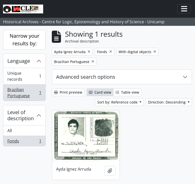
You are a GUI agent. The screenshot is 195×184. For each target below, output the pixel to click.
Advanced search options (85, 76)
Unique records (24, 76)
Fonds (24, 142)
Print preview (68, 92)
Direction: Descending (167, 102)
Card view (100, 92)
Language (18, 60)
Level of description (20, 115)
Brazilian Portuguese (24, 92)
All (9, 130)
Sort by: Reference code (118, 102)
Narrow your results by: (24, 39)
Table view (127, 92)
